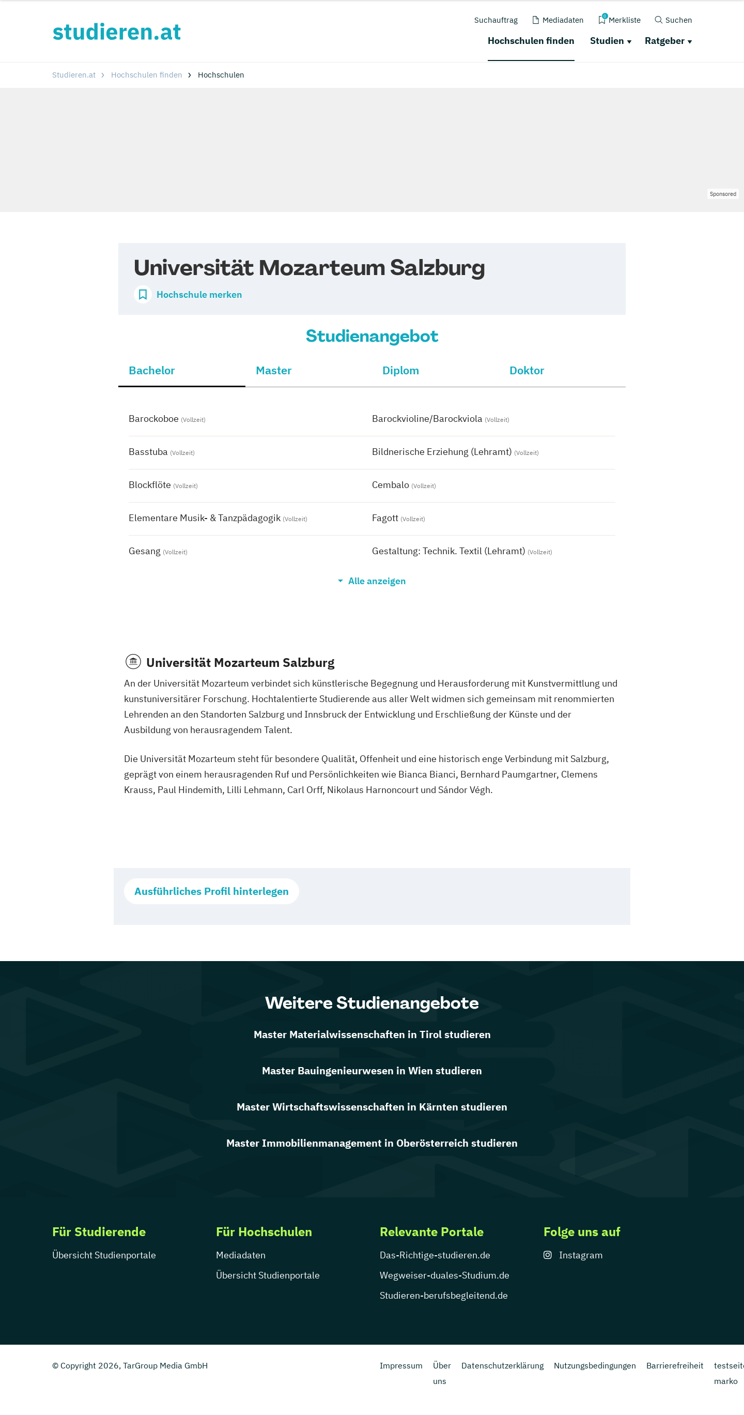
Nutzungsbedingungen (595, 1365)
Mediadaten (241, 1255)
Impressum (401, 1365)
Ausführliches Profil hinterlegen (211, 891)
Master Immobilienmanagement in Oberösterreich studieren (372, 1143)
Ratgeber (665, 41)
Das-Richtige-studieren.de (435, 1255)
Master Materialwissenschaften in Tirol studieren (372, 1034)
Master (274, 369)
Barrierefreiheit (675, 1365)
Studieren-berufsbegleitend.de (444, 1295)
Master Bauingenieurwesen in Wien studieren (372, 1070)
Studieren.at (74, 75)
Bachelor (152, 369)
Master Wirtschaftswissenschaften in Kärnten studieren (372, 1107)
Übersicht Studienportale (104, 1255)
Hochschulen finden (531, 41)
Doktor (527, 369)
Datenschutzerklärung (502, 1365)
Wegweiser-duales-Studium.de (444, 1275)
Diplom (401, 369)
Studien (607, 41)
